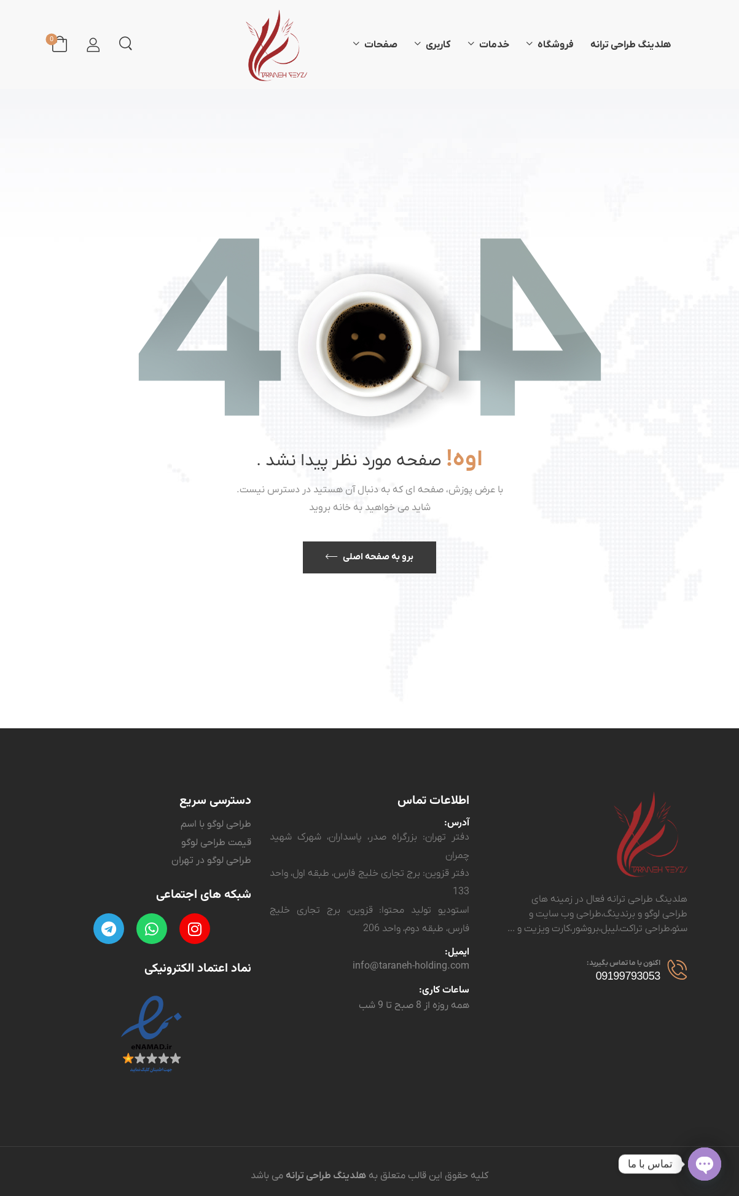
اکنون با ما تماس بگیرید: (623, 963)
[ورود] (93, 44)
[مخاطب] (673, 968)
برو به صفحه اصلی (378, 557)
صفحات (380, 45)
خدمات (494, 45)
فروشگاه (556, 45)
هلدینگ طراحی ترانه (630, 45)
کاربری (438, 45)
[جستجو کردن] (125, 43)
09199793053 (628, 976)
